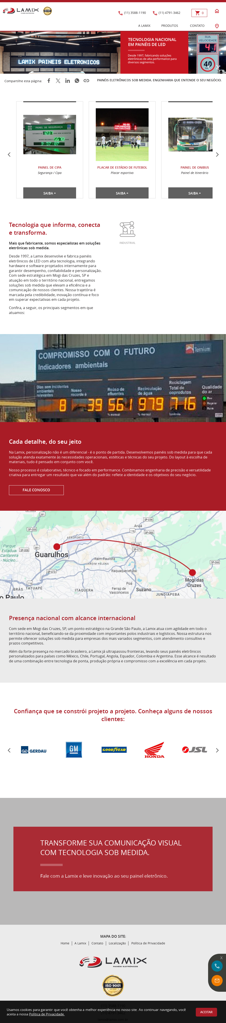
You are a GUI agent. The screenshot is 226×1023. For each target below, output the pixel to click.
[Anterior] (209, 67)
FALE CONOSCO (36, 489)
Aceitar (206, 1012)
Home (65, 943)
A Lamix (80, 943)
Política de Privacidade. (47, 1014)
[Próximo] (217, 67)
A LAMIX (144, 26)
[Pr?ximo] (217, 750)
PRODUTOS (169, 26)
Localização (117, 943)
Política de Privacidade (148, 943)
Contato (97, 943)
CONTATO (197, 26)
